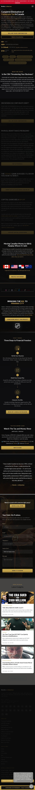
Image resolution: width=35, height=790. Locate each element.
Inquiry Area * (5, 548)
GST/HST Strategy (5, 723)
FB (26, 706)
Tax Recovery (4, 736)
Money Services (8, 59)
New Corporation (5, 742)
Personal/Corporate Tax (23, 59)
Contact (3, 759)
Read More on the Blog (17, 678)
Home (2, 749)
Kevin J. (6, 6)
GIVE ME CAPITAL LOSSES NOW (17, 232)
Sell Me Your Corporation (17, 33)
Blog (2, 755)
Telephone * (5, 540)
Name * (4, 523)
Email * (4, 532)
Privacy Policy (4, 761)
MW (30, 710)
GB (18, 710)
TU (2, 714)
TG (2, 710)
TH (18, 706)
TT (10, 706)
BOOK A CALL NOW (17, 506)
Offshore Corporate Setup (17, 62)
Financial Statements (6, 733)
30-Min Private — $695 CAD (7, 770)
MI (26, 710)
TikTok (15, 443)
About (2, 751)
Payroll (12, 56)
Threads (27, 443)
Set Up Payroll (17, 164)
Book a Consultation (17, 37)
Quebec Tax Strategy (6, 738)
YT (6, 706)
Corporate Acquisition (24, 56)
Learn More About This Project (17, 319)
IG (14, 706)
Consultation (4, 753)
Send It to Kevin (17, 570)
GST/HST (5, 56)
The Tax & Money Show (6, 757)
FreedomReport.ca (24, 441)
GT (22, 710)
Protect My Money (17, 276)
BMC (6, 714)
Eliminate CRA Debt (5, 740)
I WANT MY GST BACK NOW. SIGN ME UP (17, 189)
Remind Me (17, 2)
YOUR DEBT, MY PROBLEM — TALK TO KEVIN (17, 787)
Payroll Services (4, 725)
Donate (3, 763)
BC (10, 710)
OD (30, 706)
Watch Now (17, 447)
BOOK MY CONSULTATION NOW (17, 412)
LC (14, 710)
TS (6, 710)
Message (4, 556)
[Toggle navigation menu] (32, 6)
